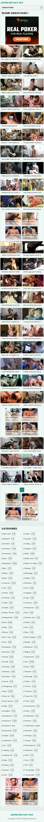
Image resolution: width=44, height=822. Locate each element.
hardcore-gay (9, 726)
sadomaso (32, 657)
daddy (8, 607)
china (8, 593)
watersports (33, 745)
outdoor (31, 602)
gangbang (10, 686)
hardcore (10, 720)
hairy (8, 706)
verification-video (32, 726)
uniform (31, 720)
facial (8, 657)
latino (30, 534)
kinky (8, 760)
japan (8, 735)
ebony (8, 632)
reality (30, 642)
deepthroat (10, 617)
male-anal (31, 558)
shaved (31, 671)
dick (8, 622)
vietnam (31, 730)
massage (31, 573)
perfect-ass (32, 617)
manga (30, 568)
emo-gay (9, 637)
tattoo (31, 686)
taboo (30, 681)
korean (8, 770)
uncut (30, 711)
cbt (7, 588)
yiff (29, 765)
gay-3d (9, 696)
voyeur (30, 740)
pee (29, 612)
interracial (10, 730)
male (30, 553)
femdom (9, 676)
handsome (10, 716)
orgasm (31, 593)
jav (7, 745)
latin (8, 775)
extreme (9, 652)
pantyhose (32, 607)
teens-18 (31, 696)
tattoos (31, 691)
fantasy (9, 666)
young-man (32, 770)
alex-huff (9, 534)
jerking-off (10, 755)
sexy (30, 666)
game (8, 681)
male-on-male (33, 563)
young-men (32, 775)
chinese (9, 598)
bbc (7, 568)
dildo (8, 627)
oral (29, 588)
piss (29, 627)
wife (29, 755)
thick (29, 701)
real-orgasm (33, 637)
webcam (31, 750)
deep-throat (11, 612)
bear (8, 578)
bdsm (8, 573)
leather (31, 538)
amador (9, 543)
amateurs (10, 553)
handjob (9, 711)
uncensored (32, 706)
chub (8, 602)
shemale (31, 676)
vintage (30, 735)
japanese (10, 740)
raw (29, 632)
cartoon (9, 583)
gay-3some (11, 701)
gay (8, 691)
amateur (9, 548)
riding (30, 652)
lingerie (31, 548)
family (8, 661)
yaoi (29, 760)
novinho (30, 583)
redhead (31, 647)
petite (30, 622)
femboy (9, 671)
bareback (10, 563)
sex (30, 661)
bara (7, 558)
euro (7, 642)
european (9, 647)
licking (30, 543)
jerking (8, 750)
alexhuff (9, 538)
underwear (32, 716)
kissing (8, 765)
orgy (29, 598)
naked (30, 578)
